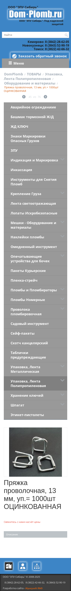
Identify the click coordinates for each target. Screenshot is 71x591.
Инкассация (21, 170)
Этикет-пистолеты (27, 414)
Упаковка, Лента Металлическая (25, 369)
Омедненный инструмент (34, 246)
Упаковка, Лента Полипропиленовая (33, 76)
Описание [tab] (12, 534)
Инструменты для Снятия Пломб (34, 181)
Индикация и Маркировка (34, 160)
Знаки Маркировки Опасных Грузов (28, 138)
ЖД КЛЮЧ (19, 126)
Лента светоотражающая (33, 203)
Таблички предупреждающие (28, 354)
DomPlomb (13, 74)
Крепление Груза (26, 193)
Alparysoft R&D (34, 588)
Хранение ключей (27, 395)
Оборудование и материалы (29, 83)
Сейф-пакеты (22, 333)
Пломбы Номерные (28, 299)
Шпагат (17, 405)
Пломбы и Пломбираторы (34, 290)
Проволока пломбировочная (26, 311)
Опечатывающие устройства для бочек (30, 258)
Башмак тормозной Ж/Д (32, 117)
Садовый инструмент (30, 323)
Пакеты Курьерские (28, 270)
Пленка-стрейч (24, 280)
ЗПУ (14, 150)
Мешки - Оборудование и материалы (33, 225)
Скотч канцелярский (29, 343)
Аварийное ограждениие (33, 107)
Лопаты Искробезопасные (34, 213)
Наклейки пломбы (27, 237)
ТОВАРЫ (34, 74)
